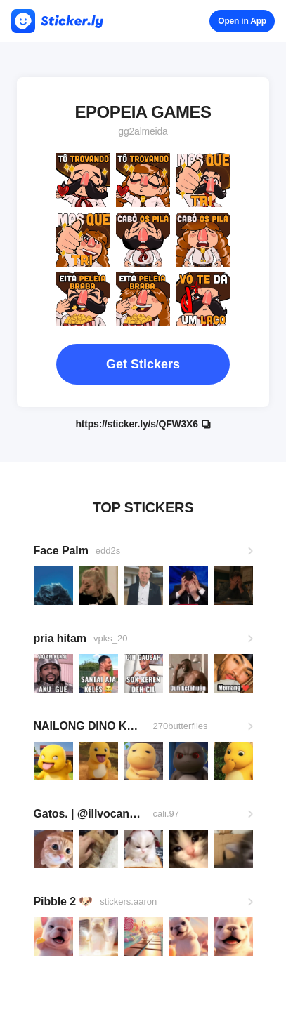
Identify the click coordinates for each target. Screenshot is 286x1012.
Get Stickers (143, 364)
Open (242, 21)
